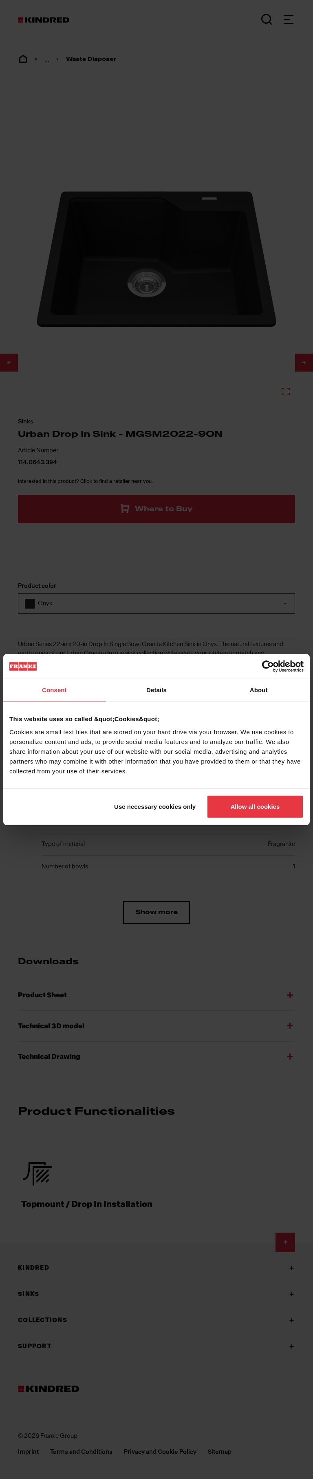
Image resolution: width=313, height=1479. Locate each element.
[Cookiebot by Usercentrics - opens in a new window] (268, 666)
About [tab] (259, 689)
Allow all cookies (255, 806)
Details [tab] (156, 689)
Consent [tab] (54, 689)
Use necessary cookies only (155, 806)
